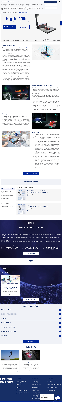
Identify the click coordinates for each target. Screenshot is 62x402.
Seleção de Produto (51, 390)
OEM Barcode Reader (36, 396)
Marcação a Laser (35, 387)
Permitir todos (51, 2)
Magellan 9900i (6, 309)
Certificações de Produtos (52, 389)
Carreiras (18, 387)
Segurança (34, 389)
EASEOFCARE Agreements (9, 314)
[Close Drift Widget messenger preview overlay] (39, 395)
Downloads (23, 27)
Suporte (50, 379)
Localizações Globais (20, 385)
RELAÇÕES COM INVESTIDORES (22, 392)
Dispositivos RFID (35, 395)
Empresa (19, 379)
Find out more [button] (31, 253)
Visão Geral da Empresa (21, 381)
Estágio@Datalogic (20, 382)
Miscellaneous (6, 322)
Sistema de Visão (35, 390)
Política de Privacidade (23, 12)
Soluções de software (36, 398)
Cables (3, 318)
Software (4, 335)
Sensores (34, 385)
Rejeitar (50, 8)
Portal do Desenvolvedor (52, 387)
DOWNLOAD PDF (31, 341)
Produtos (35, 379)
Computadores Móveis (36, 384)
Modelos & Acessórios (46, 39)
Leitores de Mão (35, 382)
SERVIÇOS (49, 381)
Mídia (36, 40)
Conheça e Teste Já (9, 27)
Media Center (19, 393)
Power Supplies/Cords (8, 327)
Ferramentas (56, 40)
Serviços (25, 40)
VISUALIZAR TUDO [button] (31, 299)
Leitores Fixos (35, 381)
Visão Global (5, 40)
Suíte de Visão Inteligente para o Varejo (19, 47)
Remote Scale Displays (8, 331)
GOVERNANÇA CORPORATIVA (22, 390)
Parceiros (18, 389)
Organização (18, 384)
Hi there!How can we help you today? (45, 397)
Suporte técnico (50, 382)
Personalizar (50, 5)
